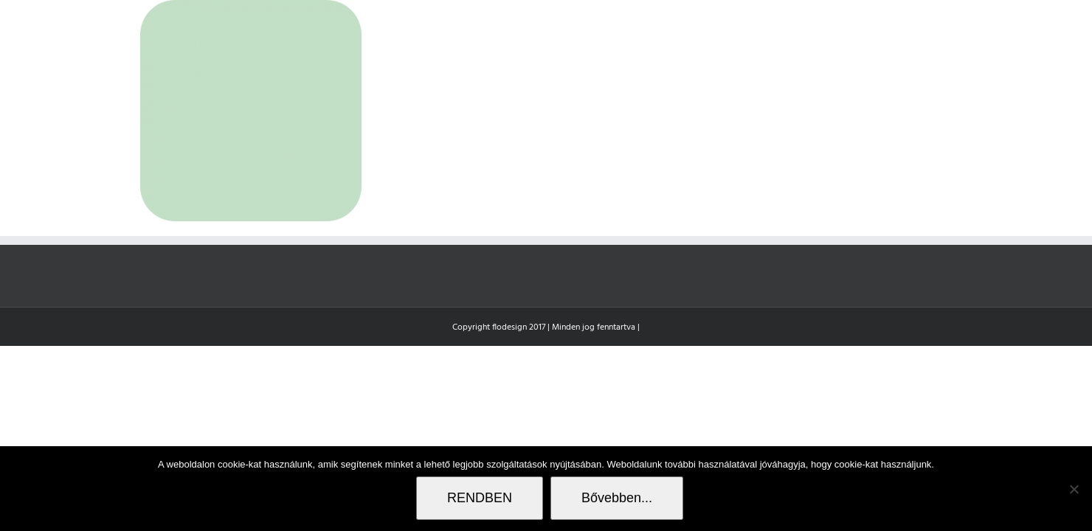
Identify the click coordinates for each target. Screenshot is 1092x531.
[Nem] (1073, 489)
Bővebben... (616, 497)
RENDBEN (479, 497)
